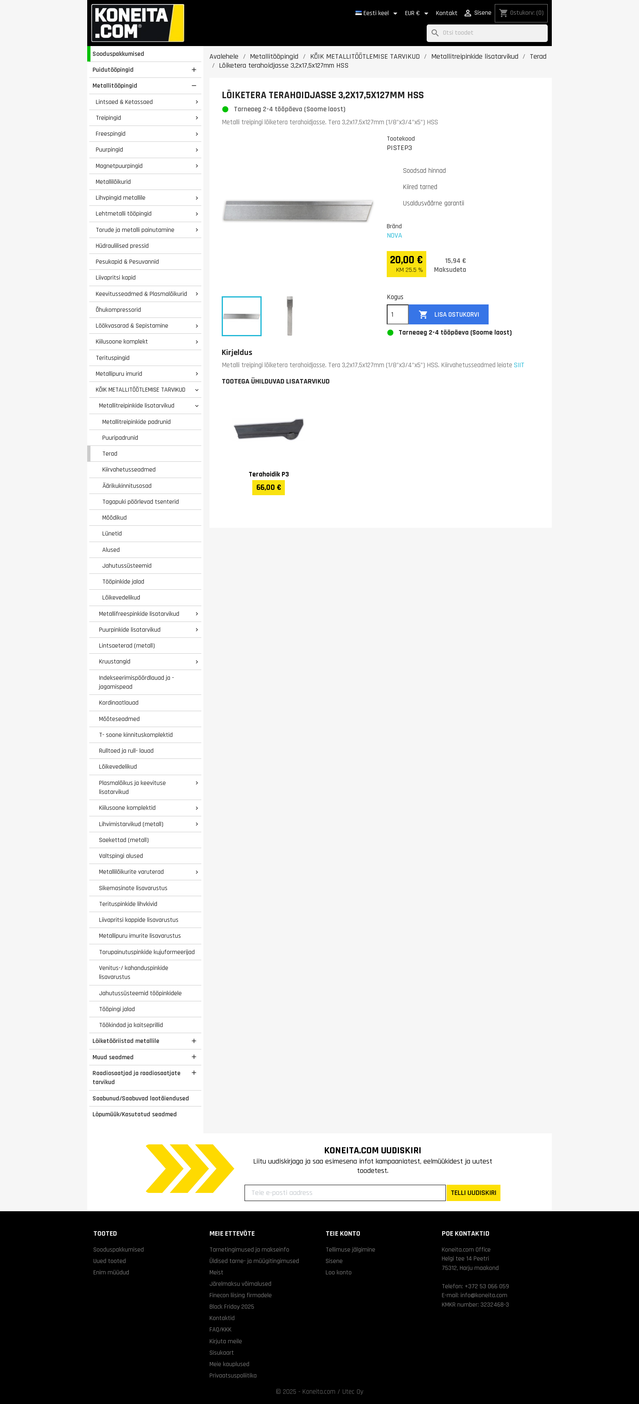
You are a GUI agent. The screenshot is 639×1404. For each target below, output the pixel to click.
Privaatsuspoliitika (233, 1375)
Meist (216, 1272)
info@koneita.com (484, 1295)
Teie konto (343, 1233)
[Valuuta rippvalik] (418, 13)
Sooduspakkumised (118, 54)
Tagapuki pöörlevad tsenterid (140, 502)
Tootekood (401, 138)
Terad (109, 454)
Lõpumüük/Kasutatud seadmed (135, 1114)
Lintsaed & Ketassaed (124, 102)
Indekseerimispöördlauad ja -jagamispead (136, 682)
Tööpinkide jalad (123, 581)
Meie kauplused (229, 1364)
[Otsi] (487, 33)
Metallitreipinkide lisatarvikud (136, 405)
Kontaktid (222, 1318)
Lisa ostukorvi (449, 315)
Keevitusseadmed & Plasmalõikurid (141, 294)
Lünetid (112, 533)
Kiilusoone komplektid (127, 808)
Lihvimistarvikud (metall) (131, 824)
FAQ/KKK (220, 1329)
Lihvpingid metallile (120, 198)
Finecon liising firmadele (240, 1295)
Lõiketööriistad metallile (126, 1041)
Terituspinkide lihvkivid (128, 904)
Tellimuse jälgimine (350, 1249)
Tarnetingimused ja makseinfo (249, 1249)
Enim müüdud (111, 1272)
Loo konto (339, 1272)
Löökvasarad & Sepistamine (132, 326)
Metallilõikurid (113, 182)
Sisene (334, 1261)
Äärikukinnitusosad (127, 486)
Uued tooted (109, 1261)
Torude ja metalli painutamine (135, 230)
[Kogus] (398, 314)
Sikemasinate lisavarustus (133, 888)
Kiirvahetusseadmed (129, 469)
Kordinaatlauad (119, 703)
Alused (111, 550)
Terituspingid (113, 358)
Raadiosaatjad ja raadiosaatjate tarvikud (137, 1078)
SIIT (519, 365)
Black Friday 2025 (231, 1307)
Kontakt (447, 13)
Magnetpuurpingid (119, 166)
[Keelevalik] (377, 13)
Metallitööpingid (115, 86)
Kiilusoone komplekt (122, 341)
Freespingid (111, 134)
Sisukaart (221, 1353)
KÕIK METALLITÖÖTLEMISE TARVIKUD (140, 390)
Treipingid (108, 118)
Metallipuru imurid (119, 374)
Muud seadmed (113, 1057)
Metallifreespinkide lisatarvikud (139, 614)
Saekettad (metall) (124, 840)
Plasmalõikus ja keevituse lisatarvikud (132, 787)
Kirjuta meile (225, 1341)
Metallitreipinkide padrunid (136, 422)
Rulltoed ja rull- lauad (126, 751)
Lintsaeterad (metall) (127, 645)
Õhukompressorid (118, 310)
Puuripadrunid (120, 438)
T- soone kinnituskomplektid (136, 735)
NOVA (394, 235)
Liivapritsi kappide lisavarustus (138, 920)
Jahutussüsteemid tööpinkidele (140, 993)
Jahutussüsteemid (127, 566)
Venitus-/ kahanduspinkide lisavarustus (133, 972)
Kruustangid (114, 661)
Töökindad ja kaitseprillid (131, 1025)
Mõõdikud (114, 518)
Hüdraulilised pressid (122, 246)
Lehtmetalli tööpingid (124, 213)
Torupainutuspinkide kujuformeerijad (147, 952)
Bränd (394, 226)
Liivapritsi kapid (116, 277)
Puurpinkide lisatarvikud (130, 630)
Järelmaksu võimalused (240, 1284)
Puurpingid (109, 149)
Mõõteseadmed (119, 719)
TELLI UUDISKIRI (473, 1192)
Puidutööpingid (113, 70)
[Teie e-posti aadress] (345, 1193)
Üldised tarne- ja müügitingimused (254, 1261)
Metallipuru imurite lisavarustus (140, 936)
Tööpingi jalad (117, 1009)
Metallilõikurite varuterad (131, 872)
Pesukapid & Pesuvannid (127, 262)
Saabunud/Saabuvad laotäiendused (141, 1098)
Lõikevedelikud (121, 597)
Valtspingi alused (121, 856)
